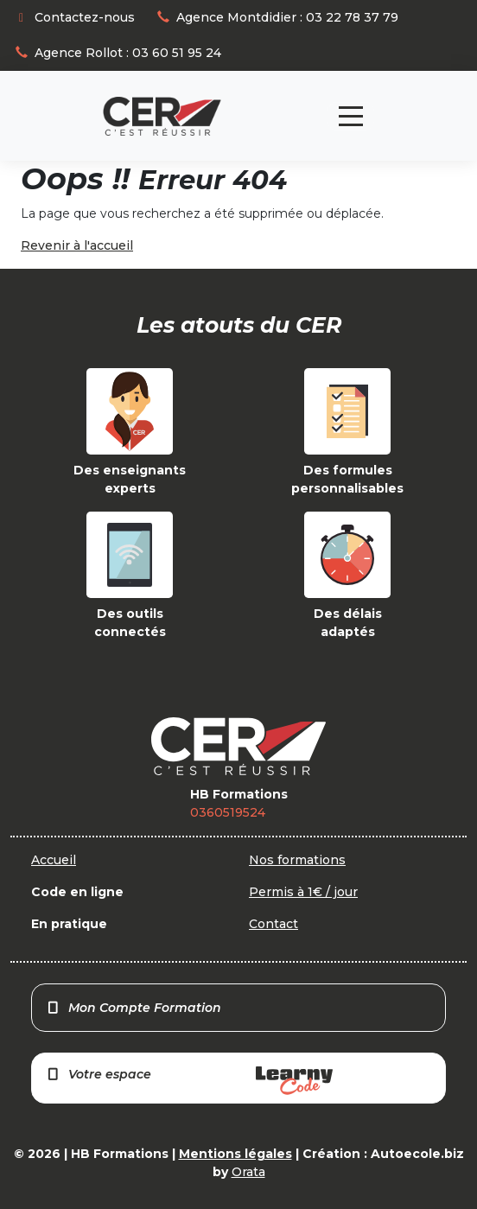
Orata (248, 1172)
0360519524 (227, 812)
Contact (273, 924)
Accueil (53, 860)
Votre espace (189, 1080)
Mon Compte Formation (133, 1007)
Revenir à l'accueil (77, 245)
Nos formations (297, 860)
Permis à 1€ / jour (303, 892)
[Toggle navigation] (351, 116)
